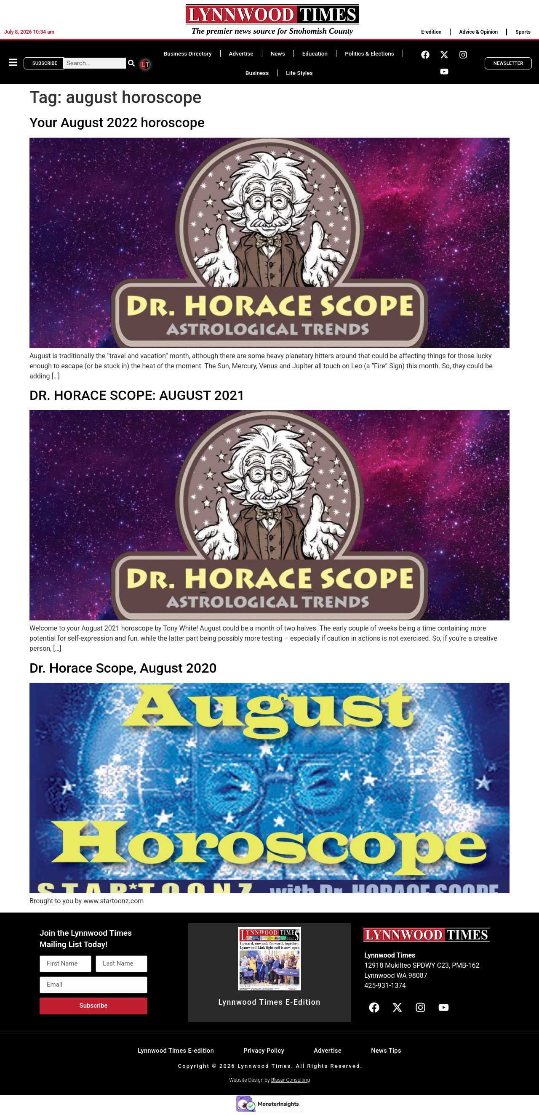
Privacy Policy (263, 1050)
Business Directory (188, 53)
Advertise (241, 53)
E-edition (431, 32)
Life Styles (299, 72)
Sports (523, 32)
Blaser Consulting (290, 1080)
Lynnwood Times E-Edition (269, 1002)
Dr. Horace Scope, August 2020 (123, 668)
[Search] (131, 63)
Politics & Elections (369, 53)
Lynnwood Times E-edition (176, 1050)
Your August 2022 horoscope (117, 122)
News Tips (386, 1050)
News (278, 53)
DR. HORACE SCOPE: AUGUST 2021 (137, 395)
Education (315, 53)
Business (257, 72)
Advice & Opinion (478, 32)
